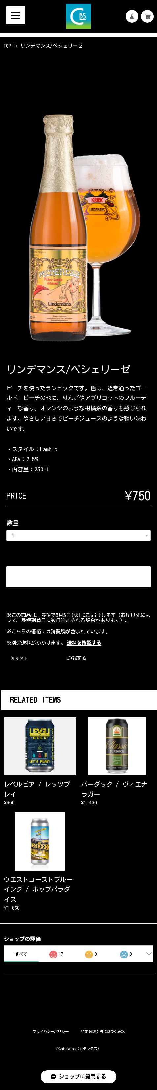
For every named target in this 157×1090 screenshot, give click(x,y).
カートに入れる (79, 577)
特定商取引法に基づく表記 (103, 1031)
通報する (77, 658)
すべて (21, 954)
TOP (7, 45)
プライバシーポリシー (50, 1031)
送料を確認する (84, 642)
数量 (12, 523)
